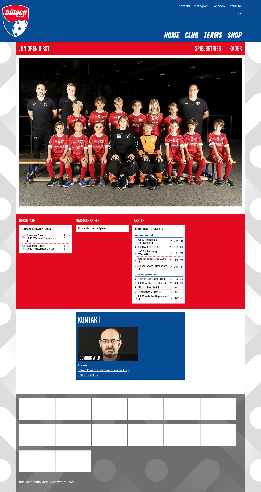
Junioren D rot (34, 49)
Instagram (201, 6)
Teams (213, 36)
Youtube (236, 6)
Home (171, 36)
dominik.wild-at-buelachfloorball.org (103, 370)
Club (191, 36)
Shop (234, 36)
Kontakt (184, 6)
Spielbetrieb (208, 49)
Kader (235, 49)
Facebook (219, 6)
